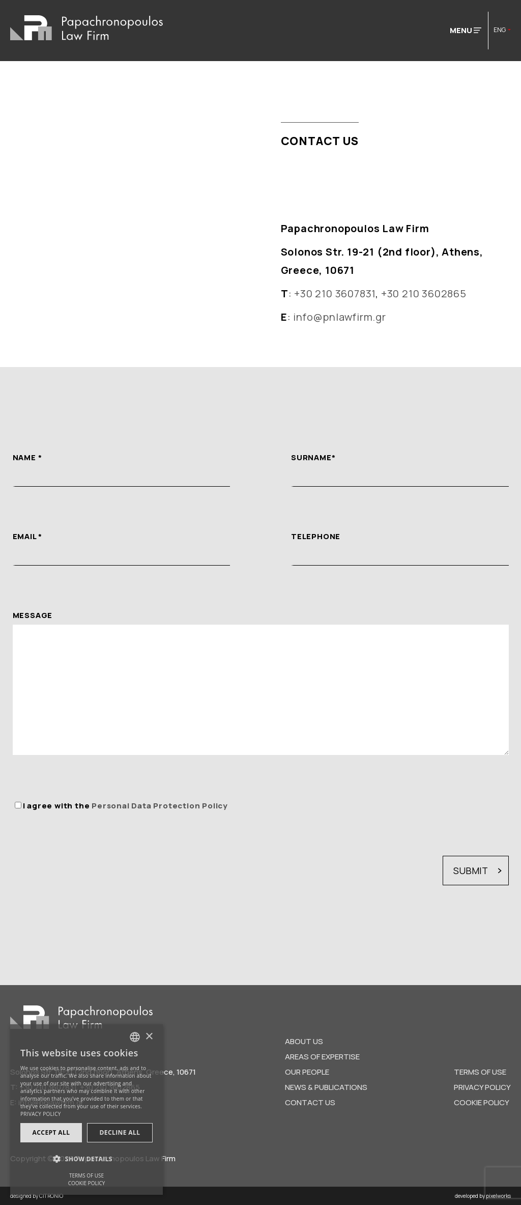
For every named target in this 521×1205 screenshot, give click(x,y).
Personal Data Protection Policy (160, 805)
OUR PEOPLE (307, 1072)
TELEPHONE (315, 536)
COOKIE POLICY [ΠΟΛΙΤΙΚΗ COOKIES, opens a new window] (86, 1183)
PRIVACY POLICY (482, 1087)
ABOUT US (304, 1041)
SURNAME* (313, 457)
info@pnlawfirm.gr (339, 317)
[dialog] (86, 1109)
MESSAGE (33, 615)
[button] (86, 1159)
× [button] (149, 1037)
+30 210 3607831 (334, 293)
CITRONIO (51, 1195)
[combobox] (135, 1037)
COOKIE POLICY (481, 1102)
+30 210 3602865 (424, 293)
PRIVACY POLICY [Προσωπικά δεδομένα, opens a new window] (40, 1113)
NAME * (27, 457)
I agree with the (125, 805)
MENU (465, 30)
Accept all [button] (51, 1132)
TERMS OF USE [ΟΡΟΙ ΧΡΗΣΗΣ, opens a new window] (86, 1175)
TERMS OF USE (480, 1072)
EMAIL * (28, 536)
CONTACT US (310, 1102)
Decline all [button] (120, 1132)
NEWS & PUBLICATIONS (326, 1087)
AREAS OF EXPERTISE (322, 1056)
